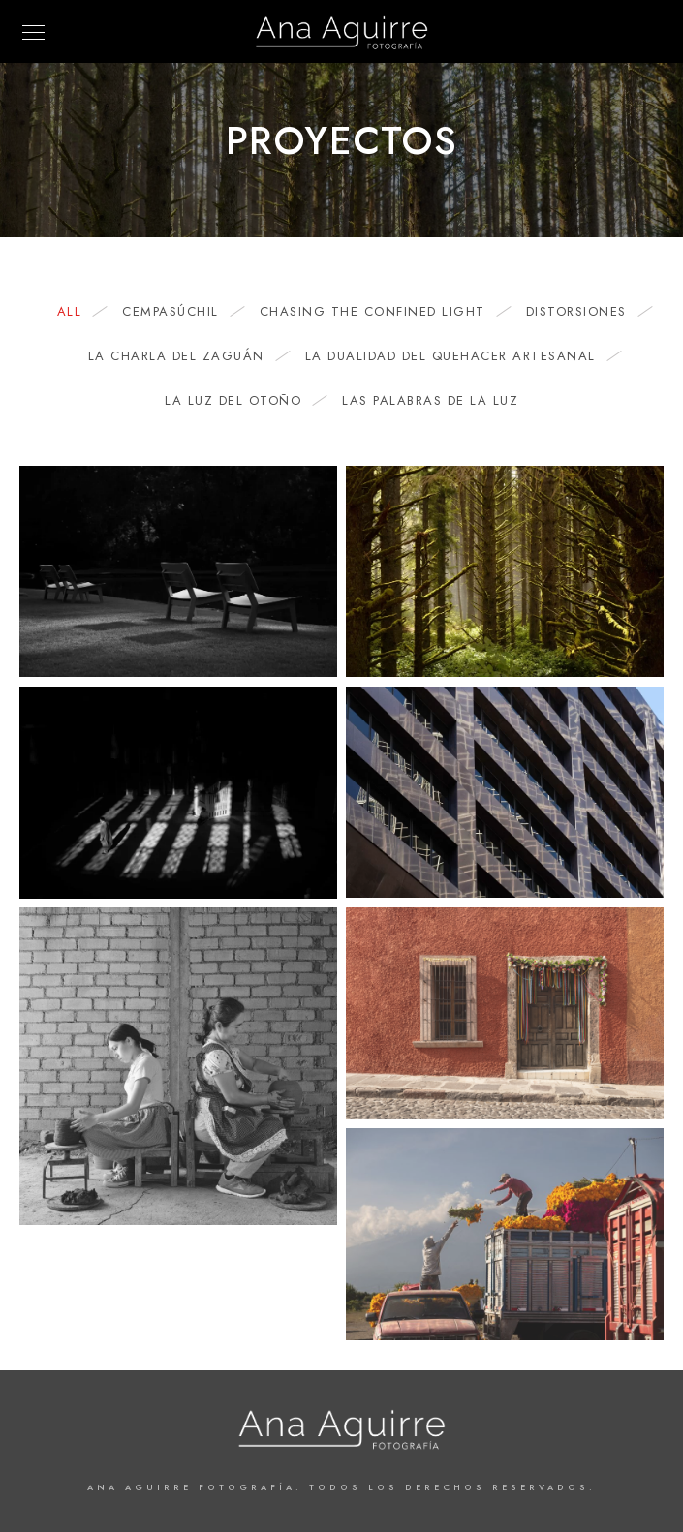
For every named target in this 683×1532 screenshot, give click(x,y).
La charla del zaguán (186, 356)
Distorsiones (586, 312)
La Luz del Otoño (243, 401)
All (79, 312)
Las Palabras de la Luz (430, 401)
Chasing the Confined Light (382, 312)
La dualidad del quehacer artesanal (460, 356)
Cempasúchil (180, 312)
